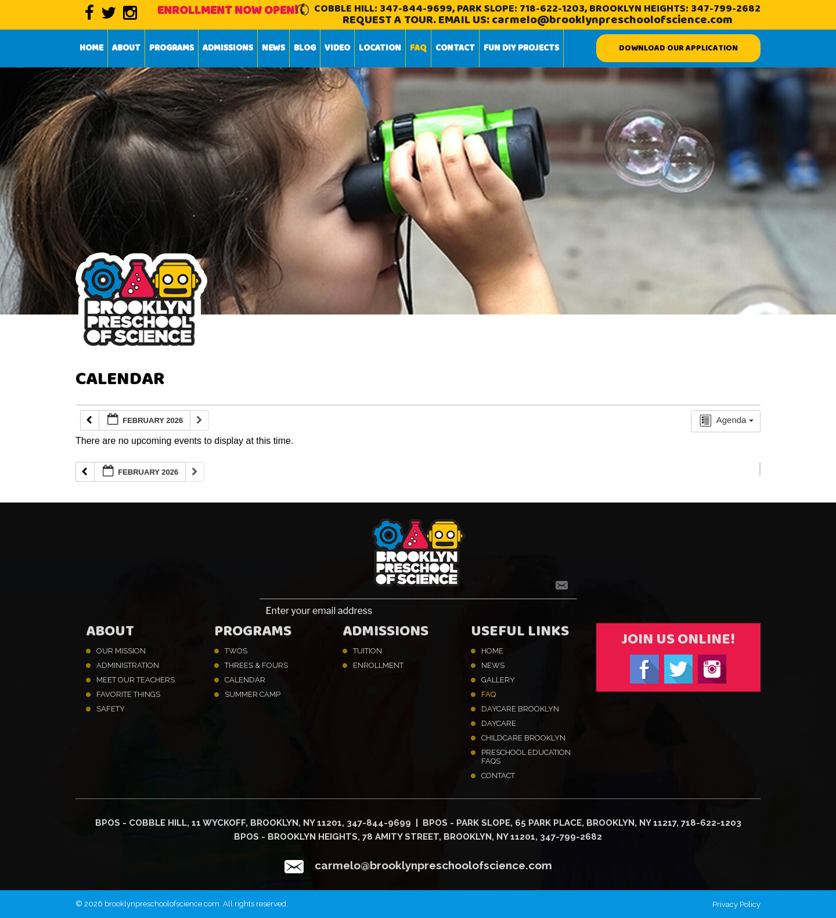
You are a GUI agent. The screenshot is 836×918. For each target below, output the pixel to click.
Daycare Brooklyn (520, 708)
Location (380, 48)
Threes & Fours (256, 665)
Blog (305, 48)
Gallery (498, 679)
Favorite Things (128, 694)
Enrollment (378, 665)
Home (91, 48)
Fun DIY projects (521, 48)
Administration (127, 665)
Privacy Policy (736, 904)
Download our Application (678, 48)
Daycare (498, 723)
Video (337, 48)
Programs (171, 48)
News (273, 48)
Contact (455, 48)
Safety (110, 708)
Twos (236, 650)
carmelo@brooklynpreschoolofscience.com (612, 20)
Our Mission (121, 650)
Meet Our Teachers (135, 679)
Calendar (245, 679)
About (126, 48)
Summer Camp (252, 694)
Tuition (367, 650)
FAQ (418, 48)
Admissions (228, 48)
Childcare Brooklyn (523, 737)
